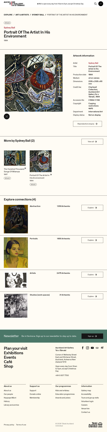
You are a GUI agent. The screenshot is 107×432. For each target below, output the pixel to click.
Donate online (35, 394)
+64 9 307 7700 (62, 375)
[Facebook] (82, 347)
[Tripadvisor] (97, 347)
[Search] (95, 3)
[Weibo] (102, 347)
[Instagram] (87, 347)
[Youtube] (92, 347)
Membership (35, 397)
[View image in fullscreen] (7, 116)
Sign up (92, 336)
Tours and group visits (90, 397)
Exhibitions (13, 353)
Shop (8, 366)
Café (8, 362)
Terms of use (21, 425)
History (7, 401)
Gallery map (86, 390)
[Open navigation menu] (100, 3)
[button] (15, 168)
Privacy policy (9, 425)
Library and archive (11, 405)
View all (92, 141)
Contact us (85, 412)
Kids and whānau (62, 390)
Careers (84, 405)
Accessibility (86, 394)
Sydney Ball (9, 27)
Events (10, 357)
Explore (92, 207)
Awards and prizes (62, 397)
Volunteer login (87, 401)
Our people (8, 394)
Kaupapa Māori (10, 397)
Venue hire (85, 408)
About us (7, 390)
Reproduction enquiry (87, 124)
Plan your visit (15, 348)
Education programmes (65, 394)
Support (33, 390)
